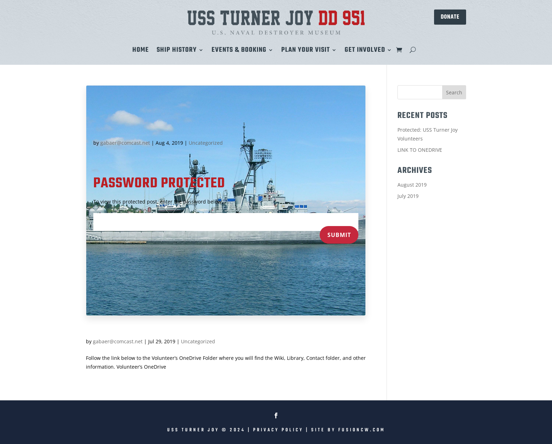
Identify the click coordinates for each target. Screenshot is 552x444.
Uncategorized (206, 142)
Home (140, 51)
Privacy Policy (278, 430)
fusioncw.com (361, 430)
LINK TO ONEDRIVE (419, 149)
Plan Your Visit (305, 51)
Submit (339, 235)
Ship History (177, 51)
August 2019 (412, 184)
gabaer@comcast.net (125, 142)
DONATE (450, 16)
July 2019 (408, 196)
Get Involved (365, 51)
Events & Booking (239, 51)
